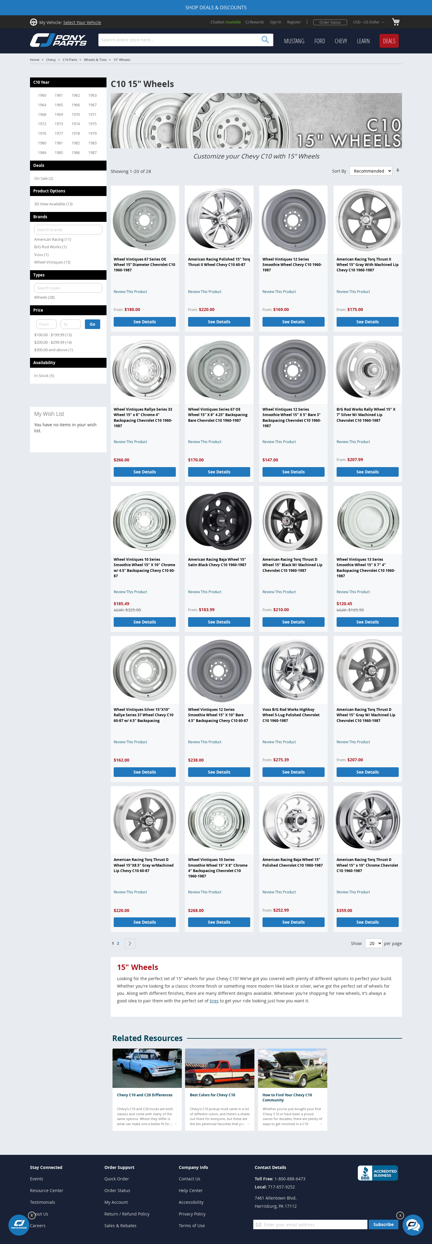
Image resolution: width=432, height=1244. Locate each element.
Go (92, 324)
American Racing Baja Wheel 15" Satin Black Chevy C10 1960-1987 (217, 562)
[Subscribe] (383, 1224)
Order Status (330, 22)
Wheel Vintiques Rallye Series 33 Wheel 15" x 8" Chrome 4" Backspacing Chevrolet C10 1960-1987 (143, 417)
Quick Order (116, 1179)
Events (36, 1179)
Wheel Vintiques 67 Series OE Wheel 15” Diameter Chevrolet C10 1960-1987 (144, 265)
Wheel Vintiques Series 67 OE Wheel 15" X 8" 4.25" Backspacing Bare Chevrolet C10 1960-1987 (218, 415)
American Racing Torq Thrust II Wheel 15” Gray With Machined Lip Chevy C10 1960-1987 (368, 265)
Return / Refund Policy (126, 1214)
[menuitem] (294, 41)
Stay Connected (46, 1167)
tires (214, 1001)
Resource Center (46, 1190)
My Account (116, 1202)
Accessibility (191, 1202)
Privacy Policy (192, 1214)
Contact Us (189, 1179)
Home (34, 59)
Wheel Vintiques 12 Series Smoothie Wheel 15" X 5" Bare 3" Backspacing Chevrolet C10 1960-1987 (291, 417)
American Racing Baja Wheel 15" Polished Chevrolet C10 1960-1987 (292, 862)
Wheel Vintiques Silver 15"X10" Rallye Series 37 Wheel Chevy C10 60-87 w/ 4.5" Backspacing (143, 715)
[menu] (341, 41)
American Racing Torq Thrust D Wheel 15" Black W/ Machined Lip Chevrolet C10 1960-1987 (292, 565)
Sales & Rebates (120, 1225)
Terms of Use (192, 1225)
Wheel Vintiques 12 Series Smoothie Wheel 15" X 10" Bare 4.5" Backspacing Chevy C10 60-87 (218, 715)
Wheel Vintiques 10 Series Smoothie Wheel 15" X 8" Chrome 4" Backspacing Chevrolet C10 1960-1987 (218, 868)
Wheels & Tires (95, 59)
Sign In (275, 22)
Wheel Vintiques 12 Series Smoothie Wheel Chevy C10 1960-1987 (292, 265)
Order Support (119, 1167)
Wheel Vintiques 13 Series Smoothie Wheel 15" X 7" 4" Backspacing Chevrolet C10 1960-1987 (366, 567)
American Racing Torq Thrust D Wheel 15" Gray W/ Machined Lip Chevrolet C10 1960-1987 (366, 715)
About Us (39, 1214)
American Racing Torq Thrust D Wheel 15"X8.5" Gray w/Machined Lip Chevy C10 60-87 (144, 865)
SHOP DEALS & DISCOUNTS (216, 7)
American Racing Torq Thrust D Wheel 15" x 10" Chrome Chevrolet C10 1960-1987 (367, 865)
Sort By (339, 171)
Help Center (191, 1190)
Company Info (193, 1167)
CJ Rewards (254, 22)
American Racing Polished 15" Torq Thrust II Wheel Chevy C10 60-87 (219, 262)
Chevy (51, 59)
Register (294, 22)
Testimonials (42, 1202)
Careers (38, 1225)
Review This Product (130, 291)
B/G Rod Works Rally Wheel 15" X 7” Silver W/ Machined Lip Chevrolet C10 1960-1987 (366, 415)
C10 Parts (70, 59)
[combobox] (185, 40)
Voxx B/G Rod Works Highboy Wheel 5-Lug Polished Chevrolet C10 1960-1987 (291, 715)
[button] (369, 22)
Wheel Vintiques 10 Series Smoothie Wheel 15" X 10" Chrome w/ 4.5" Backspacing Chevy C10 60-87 (144, 567)
